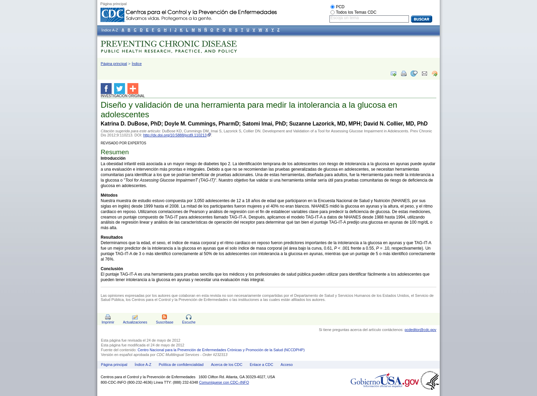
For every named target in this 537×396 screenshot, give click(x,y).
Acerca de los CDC (226, 364)
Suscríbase (164, 322)
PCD (340, 6)
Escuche (189, 322)
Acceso (286, 364)
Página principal (114, 64)
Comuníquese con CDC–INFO (224, 382)
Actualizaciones (135, 322)
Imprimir (108, 322)
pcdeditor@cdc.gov (420, 330)
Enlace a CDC (261, 364)
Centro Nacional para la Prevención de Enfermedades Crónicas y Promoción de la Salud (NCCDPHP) (221, 350)
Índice (137, 64)
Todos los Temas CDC (356, 12)
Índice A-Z (143, 364)
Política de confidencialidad (181, 364)
